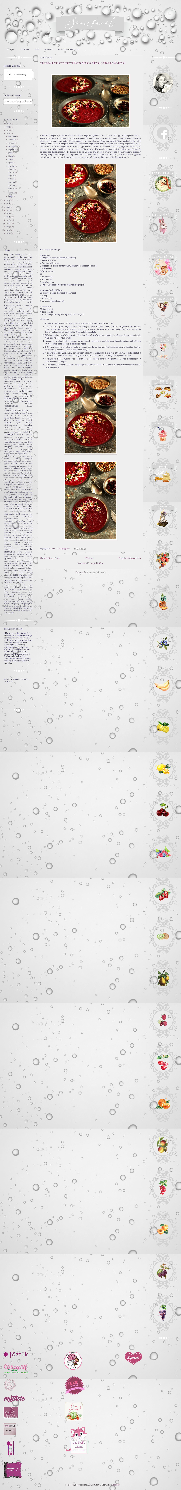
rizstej (6, 511)
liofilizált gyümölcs (24, 435)
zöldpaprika (17, 608)
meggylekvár (9, 454)
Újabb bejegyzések (50, 558)
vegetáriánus (15, 592)
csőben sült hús (10, 297)
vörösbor (29, 599)
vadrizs (24, 587)
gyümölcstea (7, 360)
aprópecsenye (27, 262)
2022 (8, 200)
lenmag (29, 429)
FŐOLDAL (11, 49)
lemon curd (15, 430)
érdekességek (20, 318)
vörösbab (20, 599)
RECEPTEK (24, 49)
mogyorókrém (9, 461)
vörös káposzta (27, 597)
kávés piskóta (27, 389)
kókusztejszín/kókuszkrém (16, 410)
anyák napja (16, 262)
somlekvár (24, 528)
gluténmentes (27, 346)
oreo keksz (15, 475)
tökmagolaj (8, 575)
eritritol (30, 318)
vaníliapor (29, 590)
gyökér (19, 353)
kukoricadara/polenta (10, 425)
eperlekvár (7, 316)
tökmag (29, 573)
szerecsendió (26, 549)
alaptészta (14, 257)
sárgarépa (20, 521)
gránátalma (7, 351)
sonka (30, 528)
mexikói (7, 459)
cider (23, 285)
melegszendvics (21, 454)
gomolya (18, 349)
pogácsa (21, 494)
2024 (8, 130)
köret (29, 417)
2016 (8, 220)
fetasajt (22, 337)
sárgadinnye (8, 521)
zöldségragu (27, 610)
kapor (6, 384)
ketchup (24, 394)
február (11, 193)
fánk (12, 323)
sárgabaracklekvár (11, 519)
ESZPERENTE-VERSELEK (68, 49)
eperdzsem (28, 313)
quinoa (20, 499)
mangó (29, 444)
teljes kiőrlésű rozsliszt (18, 564)
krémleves (20, 420)
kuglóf (17, 423)
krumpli (7, 422)
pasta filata (12, 485)
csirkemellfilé (17, 294)
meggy (18, 451)
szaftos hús (8, 540)
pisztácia (21, 492)
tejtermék (20, 561)
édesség (8, 308)
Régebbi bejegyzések (130, 558)
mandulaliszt (27, 442)
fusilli (5, 342)
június (10, 156)
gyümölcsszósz (26, 358)
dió (15, 299)
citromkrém (8, 288)
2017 (8, 217)
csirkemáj (7, 295)
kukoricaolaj (7, 427)
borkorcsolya (22, 278)
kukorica (28, 422)
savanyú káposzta (10, 524)
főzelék (24, 339)
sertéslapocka (9, 526)
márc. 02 (11, 189)
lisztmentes (8, 437)
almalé (14, 259)
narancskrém (28, 466)
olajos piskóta (17, 473)
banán (30, 269)
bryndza (12, 281)
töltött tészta (27, 575)
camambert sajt (26, 283)
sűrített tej (27, 535)
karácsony (8, 386)
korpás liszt (28, 415)
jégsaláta (7, 370)
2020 (8, 207)
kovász (6, 418)
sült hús (29, 533)
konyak (30, 413)
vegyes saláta (27, 592)
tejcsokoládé (8, 559)
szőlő (26, 554)
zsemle (11, 613)
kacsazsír (22, 372)
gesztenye (14, 346)
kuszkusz (7, 430)
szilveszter (8, 554)
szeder (17, 544)
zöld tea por (27, 606)
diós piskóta (27, 300)
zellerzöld (17, 606)
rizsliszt (29, 508)
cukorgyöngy (9, 290)
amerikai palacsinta (25, 259)
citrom (29, 285)
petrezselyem (27, 489)
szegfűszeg (8, 547)
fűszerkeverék (8, 344)
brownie (6, 281)
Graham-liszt (27, 348)
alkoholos (23, 257)
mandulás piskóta (10, 444)
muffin (6, 463)
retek (18, 506)
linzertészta (9, 434)
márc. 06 (11, 185)
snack (11, 528)
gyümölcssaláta (9, 358)
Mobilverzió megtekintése (90, 563)
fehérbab (20, 328)
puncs (16, 499)
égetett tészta (25, 308)
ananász (7, 262)
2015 (8, 223)
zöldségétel (28, 608)
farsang (18, 323)
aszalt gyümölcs (24, 264)
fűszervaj (24, 344)
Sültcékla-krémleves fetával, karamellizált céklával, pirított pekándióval (82, 63)
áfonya (6, 254)
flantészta (28, 337)
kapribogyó (21, 384)
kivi (31, 399)
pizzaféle (12, 494)
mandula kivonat (18, 442)
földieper (7, 339)
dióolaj (20, 300)
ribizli (6, 508)
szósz (22, 554)
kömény (18, 418)
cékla (5, 285)
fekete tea (16, 333)
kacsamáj (13, 372)
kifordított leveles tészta (13, 396)
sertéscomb (28, 523)
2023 (8, 133)
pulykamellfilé (9, 499)
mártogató (8, 449)
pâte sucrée (28, 485)
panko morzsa (16, 480)
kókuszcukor (8, 403)
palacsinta (25, 477)
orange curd (7, 475)
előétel (29, 311)
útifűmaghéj (7, 587)
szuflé (6, 556)
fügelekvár (17, 342)
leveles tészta (14, 432)
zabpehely (15, 603)
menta (30, 454)
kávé (20, 388)
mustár (13, 463)
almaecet (7, 259)
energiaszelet (20, 313)
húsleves (14, 363)
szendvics (28, 547)
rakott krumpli (23, 502)
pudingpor (27, 497)
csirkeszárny (28, 295)
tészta (15, 568)
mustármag (23, 463)
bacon (29, 266)
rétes (23, 506)
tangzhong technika (17, 556)
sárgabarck (28, 519)
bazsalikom (8, 274)
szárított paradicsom (23, 542)
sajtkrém (24, 514)
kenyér (7, 393)
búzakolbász (15, 283)
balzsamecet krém (20, 269)
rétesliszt (28, 506)
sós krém (12, 530)
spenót (24, 533)
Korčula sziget (9, 415)
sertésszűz (28, 526)
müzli (30, 463)
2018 (8, 213)
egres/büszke (9, 311)
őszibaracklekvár (9, 477)
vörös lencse (9, 599)
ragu (25, 499)
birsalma (29, 274)
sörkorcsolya (18, 533)
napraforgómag (10, 466)
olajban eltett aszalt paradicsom (20, 471)
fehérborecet (9, 330)
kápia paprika (27, 381)
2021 (8, 203)
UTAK (37, 49)
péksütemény (18, 487)
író (10, 365)
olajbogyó (7, 473)
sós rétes (26, 530)
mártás (29, 446)
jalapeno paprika (20, 365)
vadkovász (16, 587)
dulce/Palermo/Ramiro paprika (18, 302)
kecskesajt (7, 391)
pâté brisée (21, 485)
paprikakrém (28, 480)
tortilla (22, 573)
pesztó (18, 489)
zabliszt (6, 604)
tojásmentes (23, 570)
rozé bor (23, 511)
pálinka (6, 480)
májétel (29, 437)
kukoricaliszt (27, 425)
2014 (8, 227)
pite (30, 492)
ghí (20, 346)
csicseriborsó (18, 292)
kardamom (8, 388)
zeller (11, 606)
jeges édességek (17, 367)
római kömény (14, 511)
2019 (8, 210)
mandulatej (21, 444)
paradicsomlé (20, 482)
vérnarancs (21, 594)
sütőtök (29, 538)
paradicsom (9, 482)
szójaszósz (16, 554)
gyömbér (28, 353)
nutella (23, 468)
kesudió (16, 394)
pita (27, 492)
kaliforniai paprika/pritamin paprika (18, 375)
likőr (27, 432)
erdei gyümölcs (20, 316)
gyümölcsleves (26, 356)
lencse (23, 430)
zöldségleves (17, 610)
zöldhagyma (7, 608)
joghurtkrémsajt (26, 370)
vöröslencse (7, 601)
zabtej (6, 606)
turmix (30, 578)
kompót (24, 413)
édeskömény (28, 305)
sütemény (8, 537)
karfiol (15, 389)
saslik (30, 521)
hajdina (15, 360)
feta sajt (15, 337)
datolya (30, 297)
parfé (6, 485)
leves (22, 432)
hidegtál (20, 360)
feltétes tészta (17, 335)
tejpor (24, 559)
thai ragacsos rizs (9, 570)
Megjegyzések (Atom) (96, 572)
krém (12, 420)
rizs (24, 508)
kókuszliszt (28, 403)
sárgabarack (27, 516)
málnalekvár (28, 439)
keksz (19, 391)
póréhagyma (17, 497)
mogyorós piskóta (20, 461)
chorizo (18, 285)
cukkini (29, 288)
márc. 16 (11, 175)
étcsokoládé (9, 320)
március (11, 166)
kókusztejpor (8, 408)
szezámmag (9, 551)
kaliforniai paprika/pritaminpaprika (18, 378)
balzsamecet (8, 269)
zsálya (6, 613)
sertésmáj (20, 526)
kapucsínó (29, 384)
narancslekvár (8, 468)
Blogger (115, 1485)
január (11, 196)
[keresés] (20, 74)
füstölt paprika (27, 342)
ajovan (30, 255)
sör (12, 533)
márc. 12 (11, 179)
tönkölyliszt (21, 577)
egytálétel (20, 311)
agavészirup (24, 255)
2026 (8, 123)
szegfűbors (28, 544)
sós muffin (20, 530)
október (11, 143)
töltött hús (17, 575)
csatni (30, 290)
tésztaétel (21, 568)
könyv (24, 418)
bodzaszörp (7, 278)
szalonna (23, 540)
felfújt (6, 335)
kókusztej (29, 406)
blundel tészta (9, 276)
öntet (22, 475)
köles (12, 418)
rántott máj (22, 504)
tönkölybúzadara (10, 578)
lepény (6, 432)
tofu (16, 570)
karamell (29, 386)
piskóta (13, 491)
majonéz (7, 439)
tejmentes (18, 559)
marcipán (7, 446)
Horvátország (28, 360)
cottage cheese (19, 288)
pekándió (7, 487)
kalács (17, 374)
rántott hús (13, 504)
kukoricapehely (18, 427)
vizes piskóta (18, 597)
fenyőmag (7, 337)
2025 (8, 127)
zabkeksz (29, 601)
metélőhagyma (9, 456)
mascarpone (26, 449)
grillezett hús (15, 351)
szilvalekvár (28, 552)
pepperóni (28, 487)
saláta (15, 516)
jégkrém (29, 367)
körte (6, 420)
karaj (20, 386)
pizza (6, 494)
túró (6, 580)
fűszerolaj (17, 344)
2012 (8, 233)
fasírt (25, 323)
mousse (29, 461)
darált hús (22, 297)
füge (10, 342)
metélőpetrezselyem (26, 456)
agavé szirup (15, 254)
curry (25, 290)
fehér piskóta (10, 328)
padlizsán (18, 477)
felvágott (29, 335)
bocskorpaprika (21, 276)
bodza (30, 276)
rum (6, 513)
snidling (17, 528)
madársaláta (19, 437)
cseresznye (8, 292)
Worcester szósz (18, 601)
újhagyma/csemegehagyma (14, 582)
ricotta (19, 508)
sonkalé (6, 530)
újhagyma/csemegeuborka (12, 585)
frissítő (29, 339)
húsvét (29, 362)
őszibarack (28, 475)
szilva (20, 552)
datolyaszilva (8, 300)
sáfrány (11, 514)
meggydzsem (27, 451)
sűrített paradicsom (12, 535)
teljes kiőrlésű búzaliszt (19, 563)
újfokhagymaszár (27, 580)
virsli (12, 597)
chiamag (11, 285)
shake (6, 528)
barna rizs (8, 271)
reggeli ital (12, 506)
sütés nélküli (20, 537)
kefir (14, 391)
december (12, 136)
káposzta (13, 384)
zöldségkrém (8, 611)
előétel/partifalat (9, 313)
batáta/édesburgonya (24, 271)
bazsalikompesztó (18, 274)
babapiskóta (22, 267)
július (10, 153)
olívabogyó (28, 473)
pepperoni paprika (9, 489)
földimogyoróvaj (16, 339)
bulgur (19, 281)
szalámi (16, 540)
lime (30, 432)
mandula (8, 442)
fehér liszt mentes (22, 325)
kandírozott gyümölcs (12, 381)
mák (13, 439)
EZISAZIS (49, 49)
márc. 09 (11, 182)
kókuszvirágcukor (9, 413)
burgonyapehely (27, 281)
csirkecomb (28, 292)
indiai (6, 365)
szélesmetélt (19, 547)
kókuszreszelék (11, 405)
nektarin (16, 468)
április (11, 163)
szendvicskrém (9, 549)
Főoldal (89, 558)
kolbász (18, 413)
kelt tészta (27, 391)
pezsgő (6, 492)
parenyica (29, 482)
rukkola (29, 511)
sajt (18, 513)
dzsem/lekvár (16, 305)
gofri (5, 349)
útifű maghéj (27, 585)
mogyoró (28, 458)
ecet (23, 305)
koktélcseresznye (9, 401)
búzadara (7, 283)
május (10, 159)
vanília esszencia (17, 589)
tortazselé (14, 573)
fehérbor (28, 328)
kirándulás (24, 399)
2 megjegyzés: (63, 549)
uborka (18, 580)
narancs (20, 465)
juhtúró (6, 372)
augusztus (12, 149)
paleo (30, 477)
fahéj (6, 323)
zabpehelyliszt (26, 603)
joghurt (15, 369)
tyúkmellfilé (12, 580)
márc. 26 (11, 169)
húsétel (7, 362)
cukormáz (18, 290)
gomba (11, 348)
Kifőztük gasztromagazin (18, 397)
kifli (31, 394)
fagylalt (29, 320)
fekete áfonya (21, 330)
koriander (19, 415)
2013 (8, 230)
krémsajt (29, 420)
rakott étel (13, 502)
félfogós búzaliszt (26, 332)
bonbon (14, 278)
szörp (30, 554)
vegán (6, 592)
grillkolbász (24, 351)
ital (13, 365)
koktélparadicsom (26, 401)
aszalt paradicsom (10, 267)
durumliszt (7, 305)
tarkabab (29, 556)
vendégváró (9, 594)
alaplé (6, 257)
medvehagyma (9, 451)
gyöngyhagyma (8, 356)
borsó (30, 278)
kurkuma (29, 427)
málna (19, 439)
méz (17, 458)
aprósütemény (9, 264)
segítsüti (20, 524)
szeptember (13, 146)
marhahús (19, 446)
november (12, 139)
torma (30, 570)
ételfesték (20, 320)
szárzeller (7, 544)
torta (6, 572)
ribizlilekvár (13, 509)
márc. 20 (11, 172)
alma (30, 257)
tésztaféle (28, 568)
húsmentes (22, 363)
